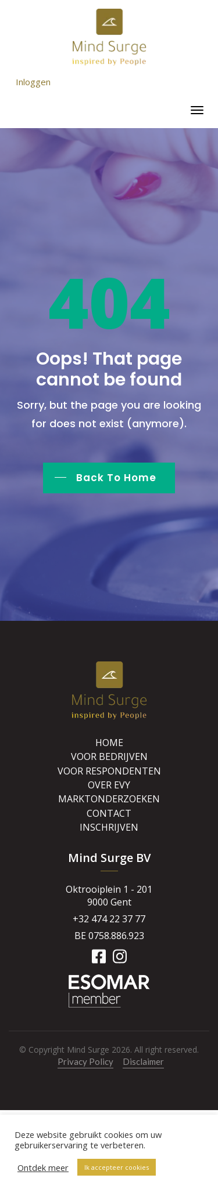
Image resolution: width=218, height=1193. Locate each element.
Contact (109, 813)
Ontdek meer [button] (43, 1167)
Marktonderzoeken (109, 798)
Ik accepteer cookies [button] (116, 1167)
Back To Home (116, 478)
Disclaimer (143, 1061)
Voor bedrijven (109, 756)
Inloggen (33, 82)
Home (109, 742)
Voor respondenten (109, 771)
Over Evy (109, 785)
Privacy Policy (85, 1061)
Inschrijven (109, 827)
